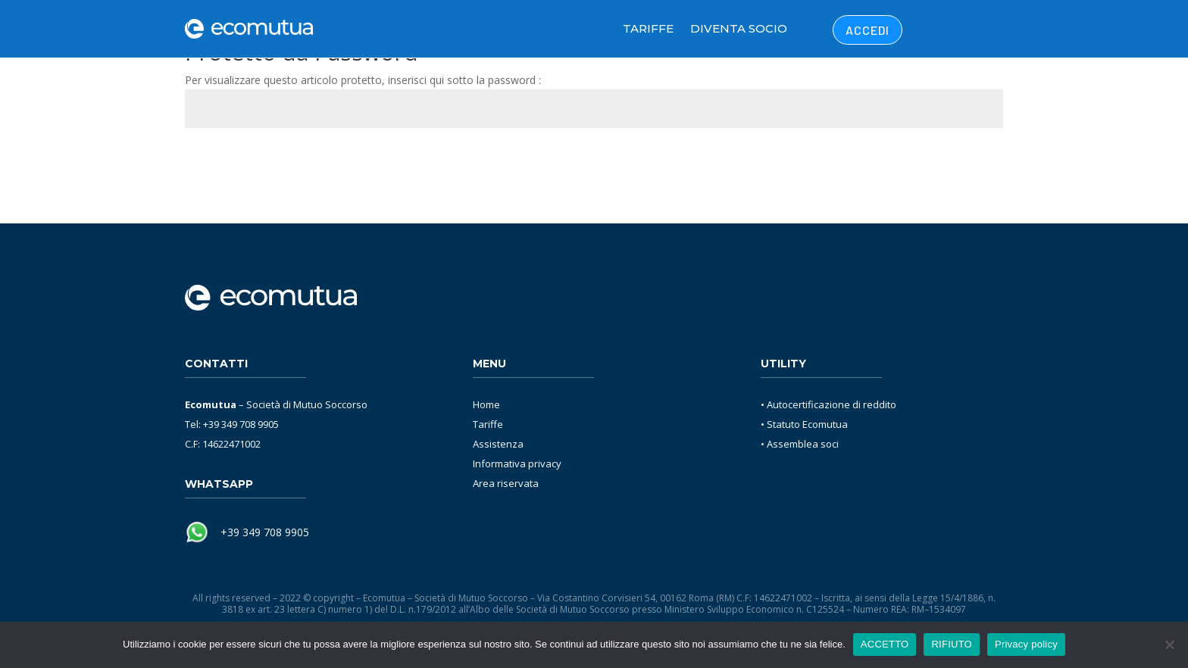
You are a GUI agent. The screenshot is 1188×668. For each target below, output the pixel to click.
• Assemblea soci (800, 444)
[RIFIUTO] (1169, 644)
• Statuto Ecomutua (804, 424)
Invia (969, 163)
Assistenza (498, 444)
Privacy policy (1026, 644)
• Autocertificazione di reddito (828, 404)
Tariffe (648, 28)
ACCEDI (867, 30)
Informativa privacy (517, 463)
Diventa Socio (738, 28)
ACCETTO (885, 644)
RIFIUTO (951, 644)
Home (486, 404)
